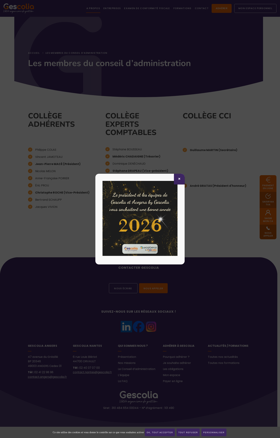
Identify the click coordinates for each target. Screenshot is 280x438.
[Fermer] (179, 179)
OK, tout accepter (160, 432)
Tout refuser (188, 432)
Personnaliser (214, 432)
